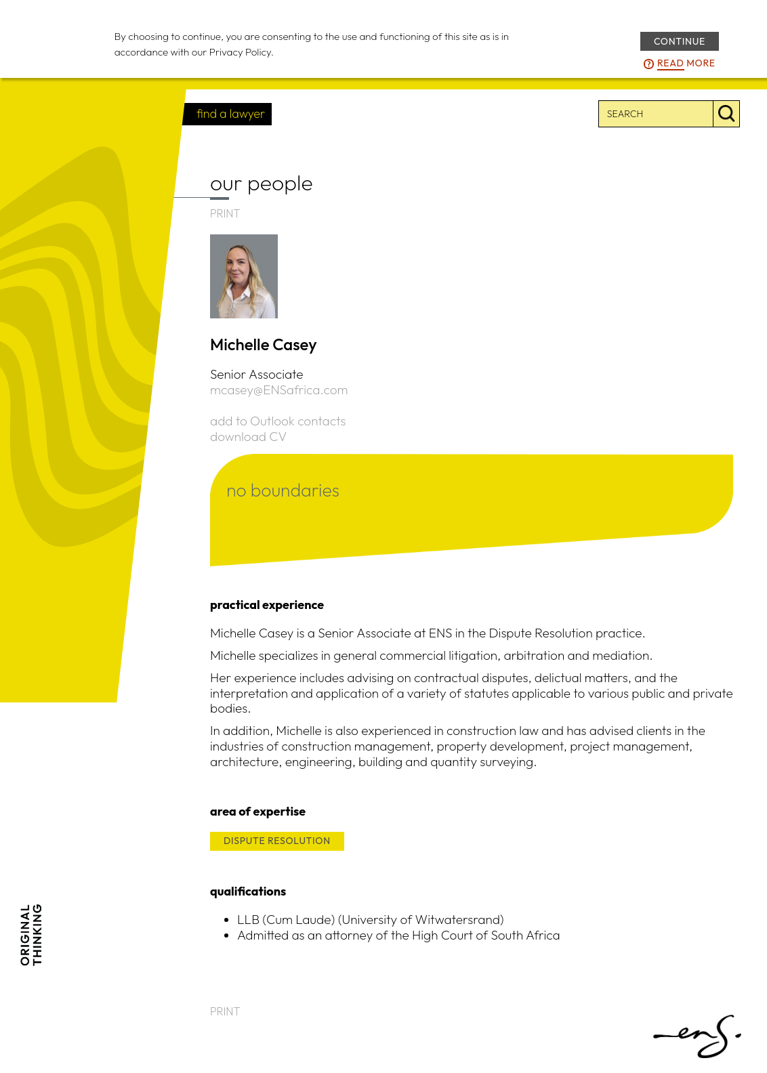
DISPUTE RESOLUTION (277, 841)
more (686, 63)
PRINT (225, 213)
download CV (248, 436)
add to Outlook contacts (278, 421)
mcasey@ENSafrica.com (279, 389)
